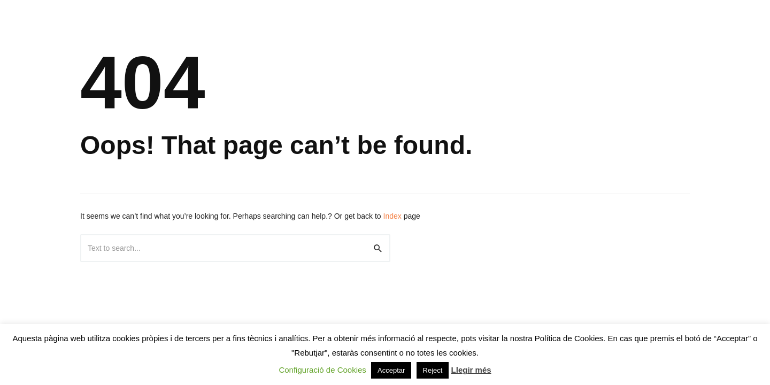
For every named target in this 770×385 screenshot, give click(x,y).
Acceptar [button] (391, 370)
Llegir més (471, 369)
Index (392, 216)
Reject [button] (433, 370)
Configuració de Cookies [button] (322, 369)
